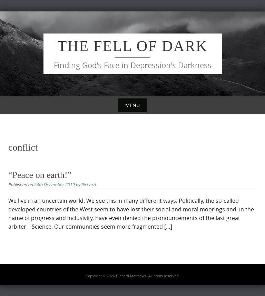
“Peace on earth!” (39, 175)
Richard (88, 184)
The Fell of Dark (133, 46)
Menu (132, 105)
